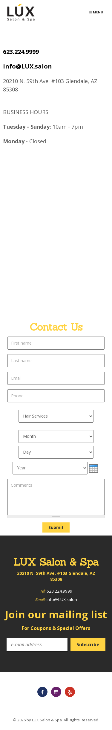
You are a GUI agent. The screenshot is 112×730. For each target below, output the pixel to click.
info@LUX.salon (27, 66)
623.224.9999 (21, 52)
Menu (98, 14)
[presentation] (93, 468)
